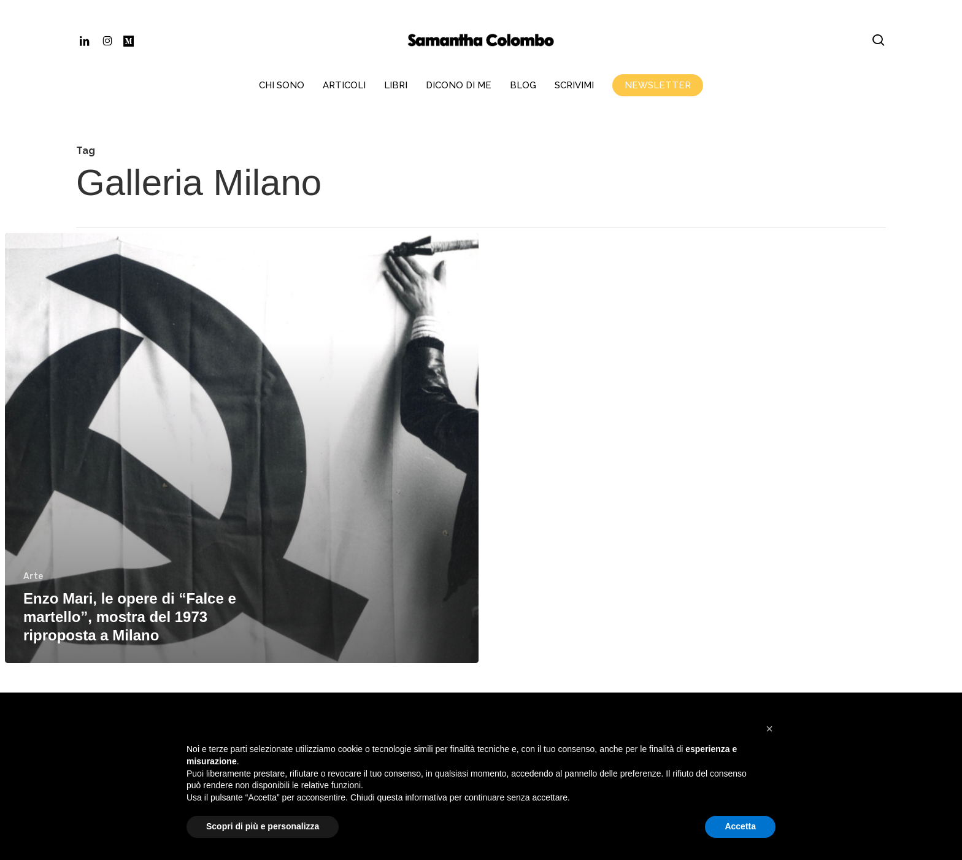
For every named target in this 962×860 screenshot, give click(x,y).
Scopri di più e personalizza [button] (262, 826)
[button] (769, 729)
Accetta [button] (740, 826)
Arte (33, 576)
